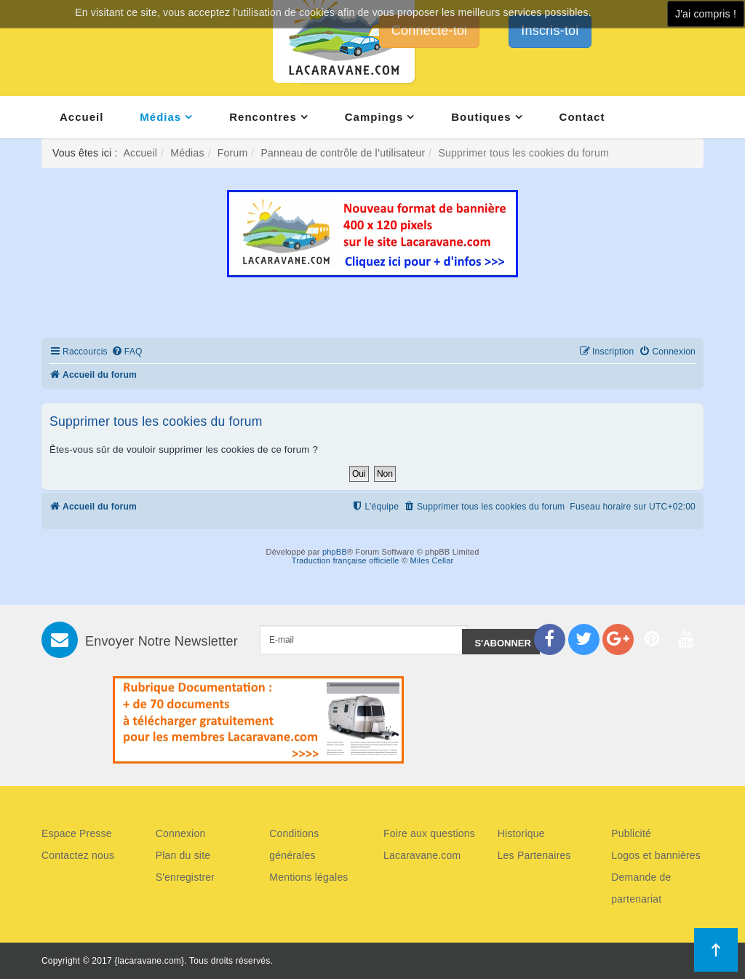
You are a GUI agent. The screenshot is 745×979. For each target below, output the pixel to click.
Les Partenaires (534, 855)
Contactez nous (77, 855)
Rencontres (263, 117)
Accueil (81, 117)
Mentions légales (308, 877)
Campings (374, 117)
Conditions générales (294, 844)
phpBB (334, 551)
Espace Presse (76, 833)
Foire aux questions (429, 833)
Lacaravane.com (422, 855)
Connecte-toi (429, 30)
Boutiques (481, 117)
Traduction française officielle (345, 560)
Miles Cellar (432, 560)
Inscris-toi (549, 30)
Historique (521, 833)
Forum (232, 153)
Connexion (181, 833)
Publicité (631, 833)
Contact (582, 117)
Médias (160, 117)
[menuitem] (127, 352)
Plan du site (183, 855)
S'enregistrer (185, 877)
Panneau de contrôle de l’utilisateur (342, 153)
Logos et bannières (656, 855)
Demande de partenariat (641, 888)
